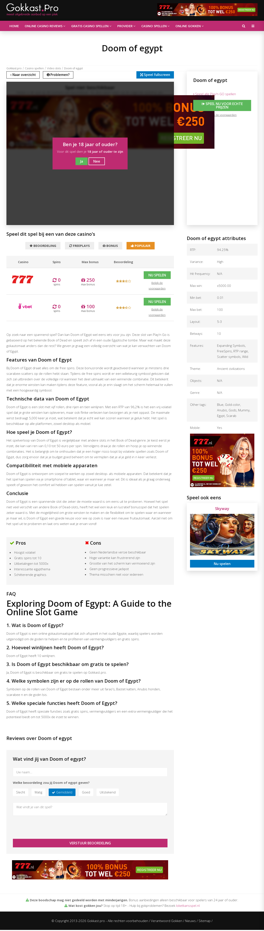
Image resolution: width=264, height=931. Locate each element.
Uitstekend (108, 793)
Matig (38, 793)
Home (13, 26)
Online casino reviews (42, 26)
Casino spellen (148, 26)
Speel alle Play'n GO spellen (214, 94)
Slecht (20, 793)
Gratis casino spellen (87, 26)
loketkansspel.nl (188, 906)
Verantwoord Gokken (166, 922)
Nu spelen (157, 276)
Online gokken (181, 26)
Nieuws (190, 922)
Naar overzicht (24, 75)
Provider (121, 26)
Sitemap (205, 922)
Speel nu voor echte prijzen (222, 105)
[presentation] (45, 828)
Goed (86, 793)
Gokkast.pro (14, 68)
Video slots (54, 68)
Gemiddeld (64, 793)
